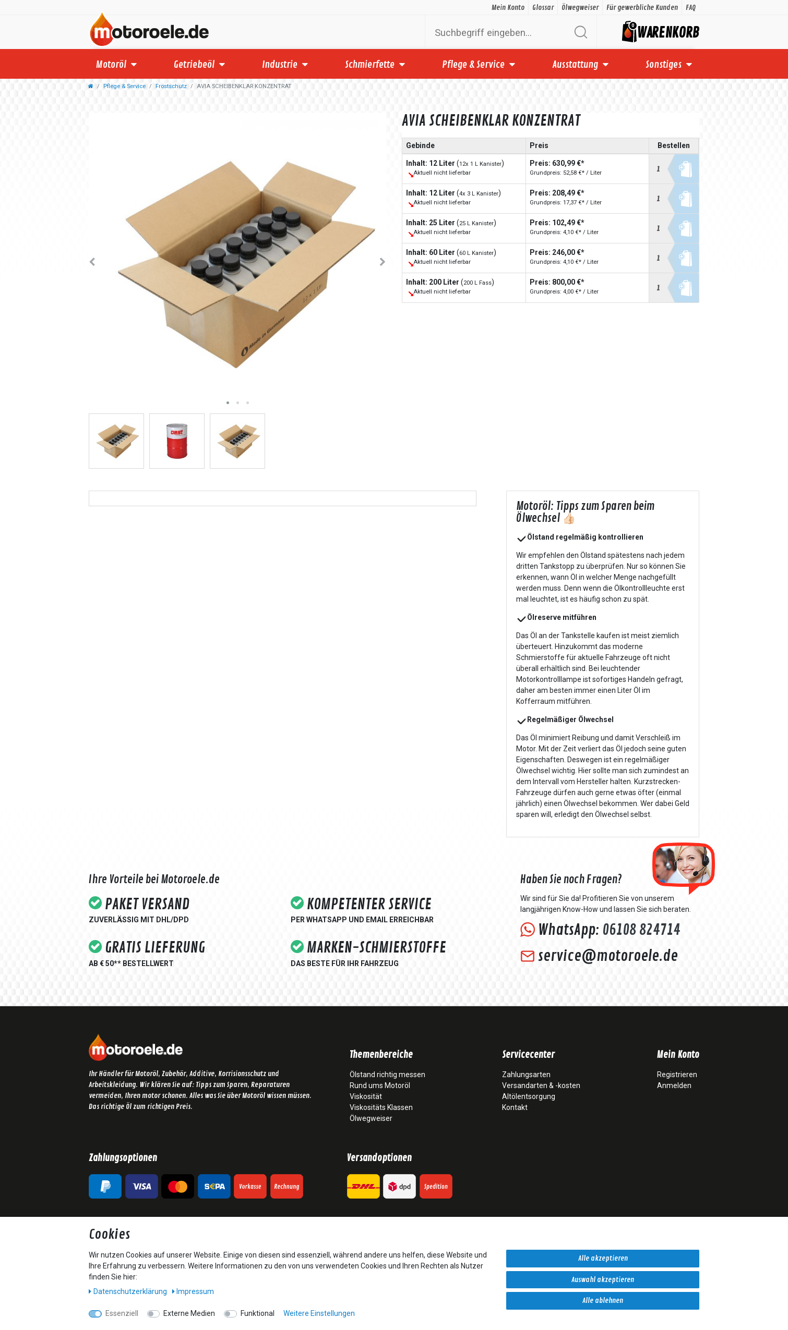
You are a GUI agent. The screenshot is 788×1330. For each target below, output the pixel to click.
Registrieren (677, 1074)
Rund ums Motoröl (380, 1085)
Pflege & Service (473, 64)
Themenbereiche (381, 1055)
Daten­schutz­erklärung (129, 1291)
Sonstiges (664, 64)
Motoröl (111, 64)
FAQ (691, 7)
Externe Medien (189, 1313)
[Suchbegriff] (498, 32)
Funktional (257, 1313)
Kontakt (515, 1107)
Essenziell (121, 1313)
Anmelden (674, 1085)
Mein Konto (508, 7)
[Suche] (580, 32)
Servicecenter (528, 1055)
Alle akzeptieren (603, 1258)
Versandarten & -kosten (541, 1085)
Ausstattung (575, 64)
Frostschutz (171, 86)
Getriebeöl (194, 64)
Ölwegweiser (580, 7)
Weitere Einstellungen (319, 1313)
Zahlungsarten (526, 1074)
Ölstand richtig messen (387, 1074)
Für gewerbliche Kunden (642, 7)
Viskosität (366, 1096)
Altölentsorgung (528, 1096)
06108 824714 (641, 930)
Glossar (543, 7)
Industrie (279, 64)
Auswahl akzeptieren (602, 1279)
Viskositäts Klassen (381, 1107)
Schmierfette (370, 64)
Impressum (193, 1291)
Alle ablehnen (602, 1300)
